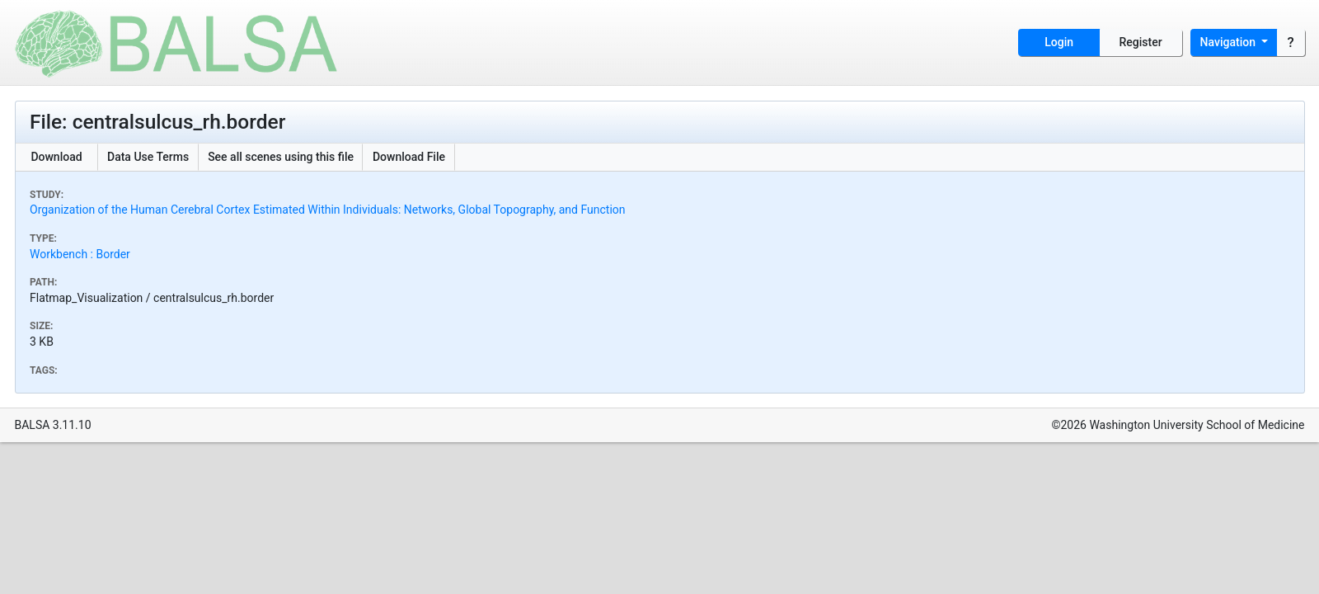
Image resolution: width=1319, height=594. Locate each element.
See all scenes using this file (281, 156)
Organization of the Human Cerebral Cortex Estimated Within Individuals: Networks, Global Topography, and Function (328, 209)
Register (1141, 42)
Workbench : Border (80, 254)
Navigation (1229, 42)
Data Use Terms (148, 156)
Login (1058, 42)
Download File (409, 156)
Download (56, 156)
